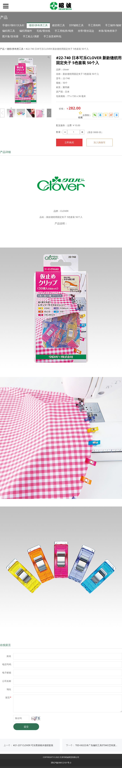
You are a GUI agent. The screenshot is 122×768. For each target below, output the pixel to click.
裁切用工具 (58, 25)
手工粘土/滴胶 (31, 36)
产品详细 (5, 152)
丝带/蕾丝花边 (86, 31)
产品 (2, 48)
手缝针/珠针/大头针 (13, 25)
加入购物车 (99, 142)
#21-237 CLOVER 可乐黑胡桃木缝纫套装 (33, 745)
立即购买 (69, 142)
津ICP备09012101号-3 (61, 762)
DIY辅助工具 (76, 25)
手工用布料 (94, 25)
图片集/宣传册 (10, 36)
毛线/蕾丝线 (43, 31)
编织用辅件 (25, 31)
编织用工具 (8, 31)
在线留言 (5, 645)
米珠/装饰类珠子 (107, 31)
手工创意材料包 (52, 36)
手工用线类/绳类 (64, 31)
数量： (59, 131)
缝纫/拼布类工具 (38, 25)
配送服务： (61, 125)
